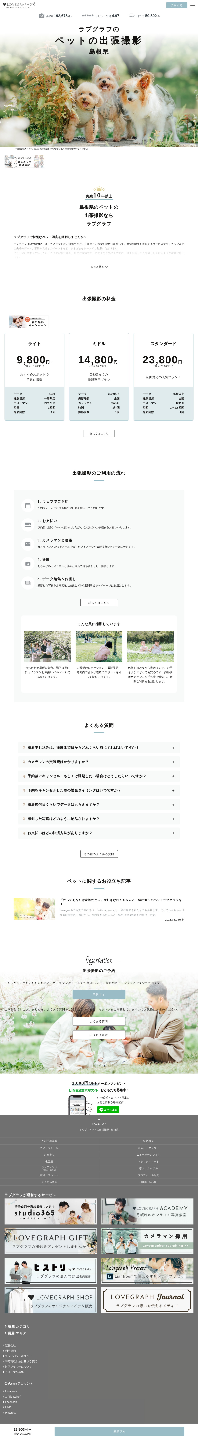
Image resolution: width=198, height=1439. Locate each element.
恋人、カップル (148, 1168)
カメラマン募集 (14, 1372)
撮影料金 (148, 1141)
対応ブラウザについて (18, 1366)
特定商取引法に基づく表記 (21, 1361)
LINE (8, 1407)
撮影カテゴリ (19, 1326)
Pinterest (10, 1412)
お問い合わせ (149, 1182)
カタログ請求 (99, 1035)
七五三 (49, 1161)
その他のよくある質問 (99, 854)
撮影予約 (119, 1431)
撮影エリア (17, 1333)
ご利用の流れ (49, 1141)
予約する (177, 5)
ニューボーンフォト (148, 1154)
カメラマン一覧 (49, 1148)
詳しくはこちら (99, 433)
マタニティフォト (148, 1161)
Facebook (11, 1401)
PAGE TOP (99, 1121)
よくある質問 (99, 1021)
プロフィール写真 (148, 1175)
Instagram (11, 1391)
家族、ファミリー (148, 1148)
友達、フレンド (49, 1175)
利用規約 (10, 1350)
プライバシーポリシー (18, 1356)
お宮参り (49, 1154)
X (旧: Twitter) (13, 1396)
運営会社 (10, 1345)
